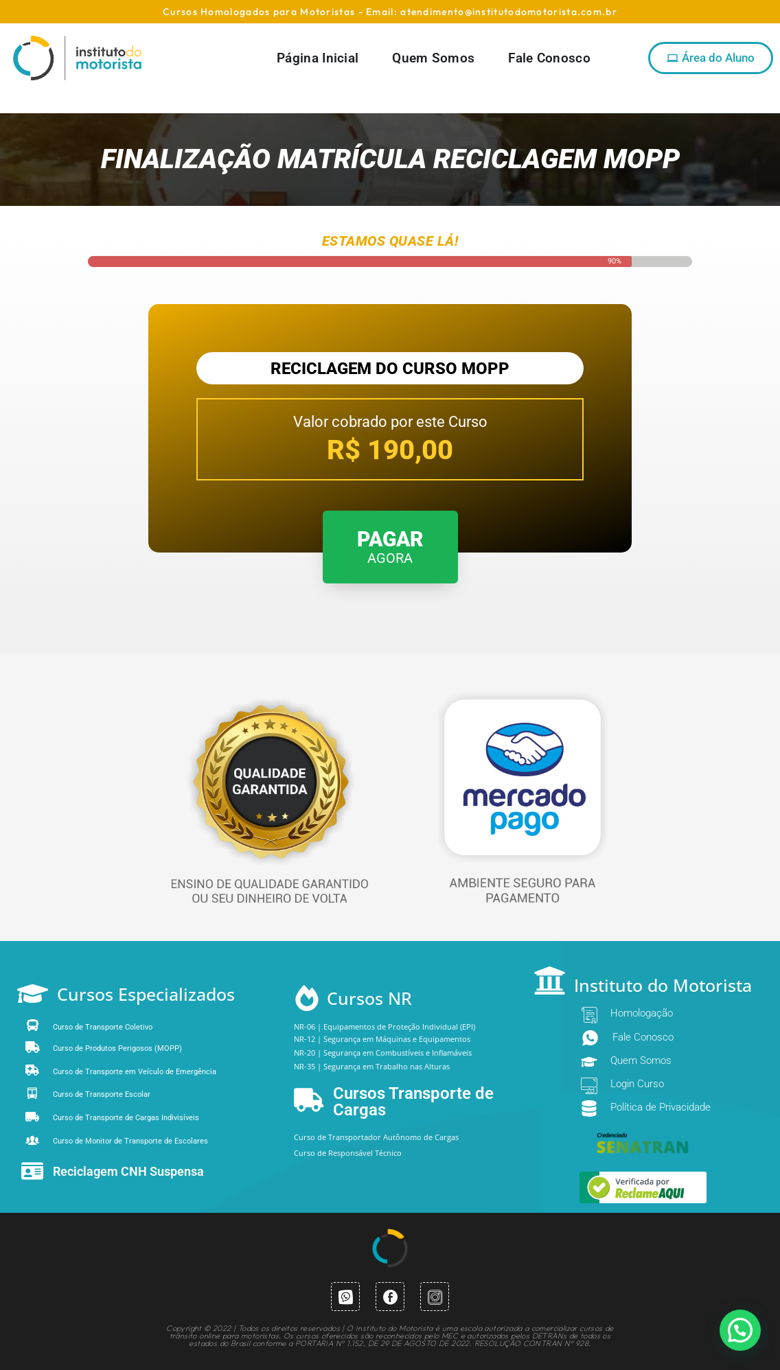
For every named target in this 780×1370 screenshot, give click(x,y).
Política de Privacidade (660, 1107)
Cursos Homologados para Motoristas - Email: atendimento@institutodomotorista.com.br (390, 11)
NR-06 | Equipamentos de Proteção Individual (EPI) (384, 1026)
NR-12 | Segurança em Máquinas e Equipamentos (382, 1039)
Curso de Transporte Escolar (101, 1094)
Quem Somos (641, 1060)
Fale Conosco (643, 1037)
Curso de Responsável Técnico (348, 1153)
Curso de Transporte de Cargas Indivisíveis (126, 1117)
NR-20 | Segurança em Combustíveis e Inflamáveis (383, 1052)
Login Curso (637, 1084)
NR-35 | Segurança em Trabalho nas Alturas (372, 1066)
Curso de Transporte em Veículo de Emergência (134, 1071)
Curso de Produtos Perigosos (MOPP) (117, 1048)
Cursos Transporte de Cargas (413, 1101)
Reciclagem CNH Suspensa (128, 1171)
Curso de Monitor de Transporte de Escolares (130, 1141)
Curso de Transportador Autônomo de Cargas (376, 1137)
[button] (740, 1330)
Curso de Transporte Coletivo (102, 1027)
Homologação (641, 1013)
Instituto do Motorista (663, 985)
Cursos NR (369, 998)
